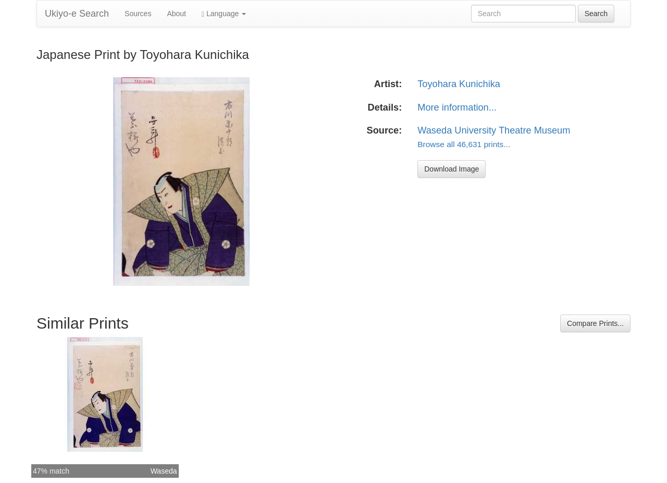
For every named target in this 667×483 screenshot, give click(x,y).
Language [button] (224, 13)
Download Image (451, 169)
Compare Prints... (595, 323)
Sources (138, 13)
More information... (457, 107)
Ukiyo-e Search (77, 13)
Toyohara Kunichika (458, 84)
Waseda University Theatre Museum (493, 130)
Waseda (164, 471)
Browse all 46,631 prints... (463, 144)
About (176, 13)
